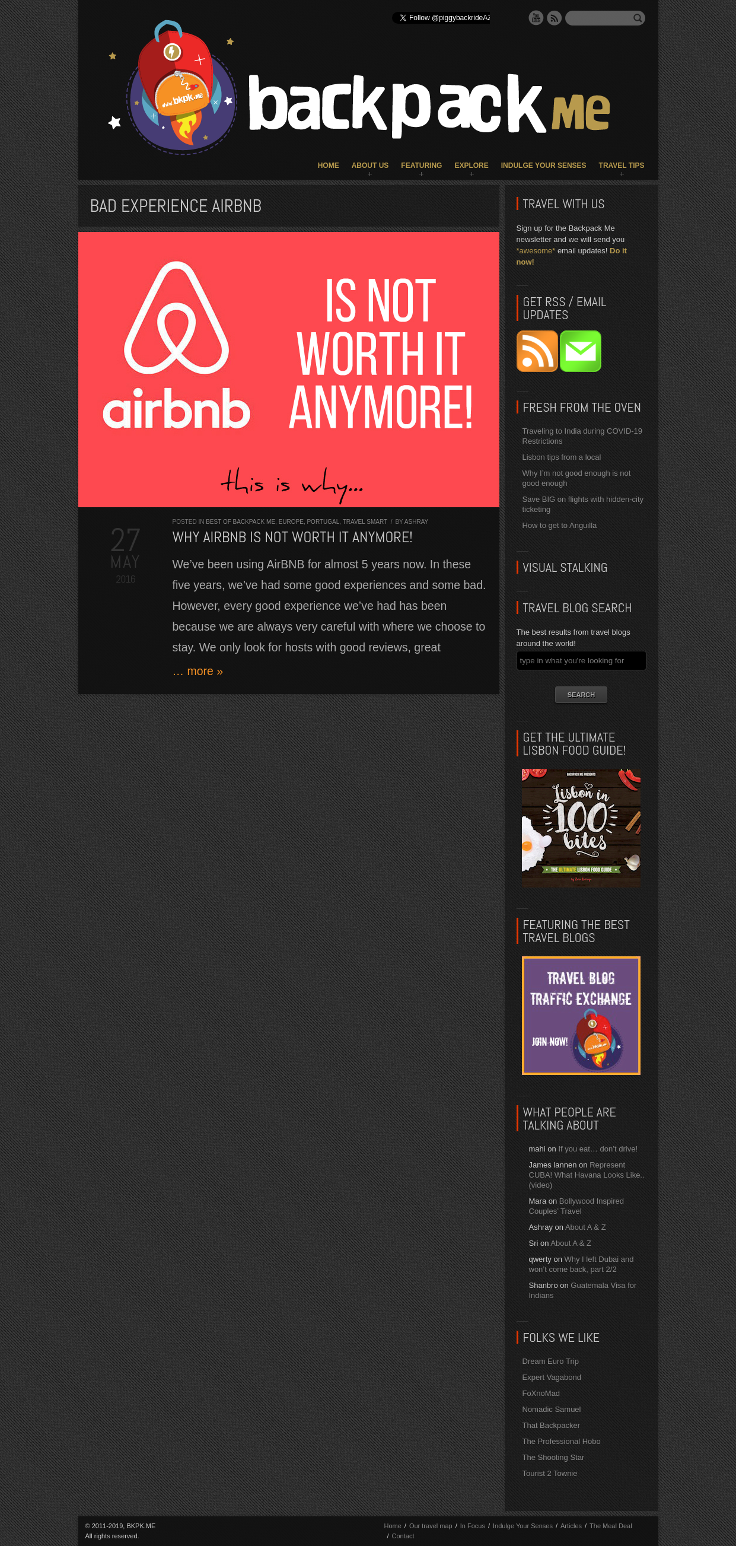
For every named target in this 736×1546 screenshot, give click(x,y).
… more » (198, 670)
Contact (403, 1535)
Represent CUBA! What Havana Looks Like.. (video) (587, 1174)
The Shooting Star (553, 1457)
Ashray (416, 521)
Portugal (323, 521)
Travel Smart (365, 521)
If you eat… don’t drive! (598, 1148)
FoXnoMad (541, 1393)
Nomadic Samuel (551, 1409)
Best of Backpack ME (240, 521)
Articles (571, 1525)
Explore (471, 165)
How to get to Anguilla (559, 525)
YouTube (536, 18)
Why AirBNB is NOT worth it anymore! (293, 537)
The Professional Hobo (561, 1441)
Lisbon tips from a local (561, 457)
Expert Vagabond (552, 1377)
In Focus (472, 1525)
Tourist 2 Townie (550, 1473)
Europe (291, 521)
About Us (370, 165)
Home (328, 165)
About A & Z (585, 1227)
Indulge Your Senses (544, 165)
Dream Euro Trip (550, 1361)
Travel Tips (622, 165)
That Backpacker (551, 1425)
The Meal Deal (611, 1525)
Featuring (421, 165)
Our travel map (431, 1525)
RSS (554, 18)
